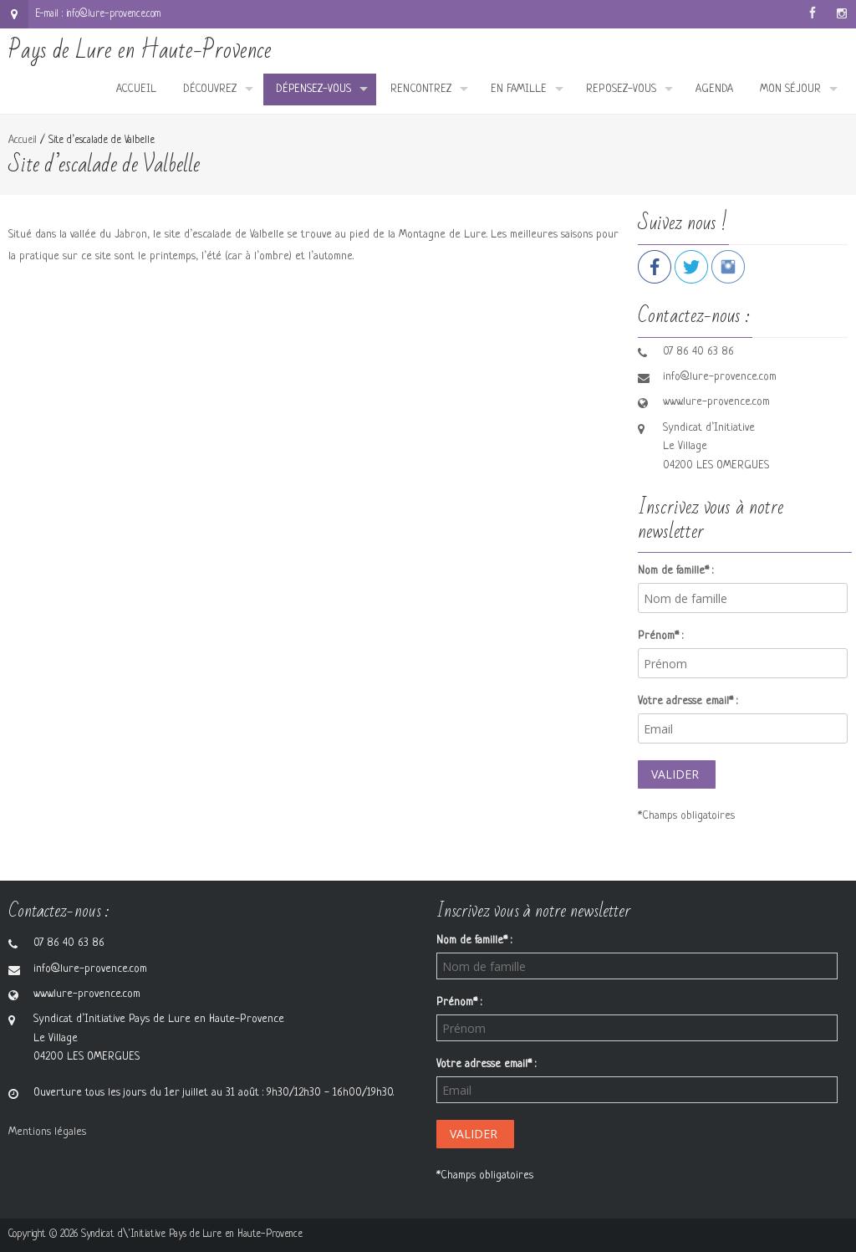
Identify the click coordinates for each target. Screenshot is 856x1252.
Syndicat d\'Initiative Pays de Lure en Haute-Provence (192, 1234)
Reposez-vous (621, 89)
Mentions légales (47, 1132)
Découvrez (210, 89)
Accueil (136, 89)
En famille (519, 89)
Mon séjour (790, 89)
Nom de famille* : (675, 571)
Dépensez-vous (313, 89)
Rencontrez (420, 89)
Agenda (714, 89)
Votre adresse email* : (687, 701)
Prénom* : (660, 636)
